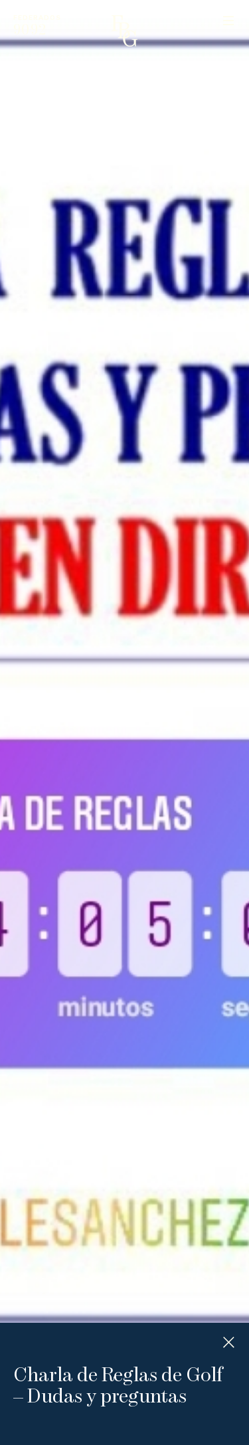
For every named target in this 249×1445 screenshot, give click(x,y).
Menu (228, 20)
